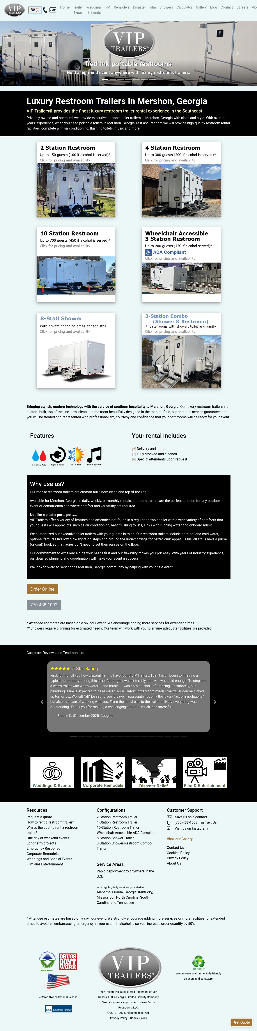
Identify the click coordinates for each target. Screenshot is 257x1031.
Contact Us (175, 848)
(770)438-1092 (182, 822)
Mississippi (105, 897)
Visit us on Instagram (187, 828)
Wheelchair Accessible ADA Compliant (126, 833)
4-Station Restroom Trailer (117, 822)
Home (65, 7)
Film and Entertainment (45, 864)
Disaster (139, 7)
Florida (117, 892)
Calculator (184, 7)
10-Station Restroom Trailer (118, 827)
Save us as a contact (187, 817)
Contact (227, 7)
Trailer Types (78, 10)
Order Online (42, 589)
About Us (174, 863)
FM (107, 7)
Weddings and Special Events (49, 859)
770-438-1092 (43, 604)
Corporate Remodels (43, 854)
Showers (166, 7)
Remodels (121, 7)
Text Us (211, 822)
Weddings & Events (94, 10)
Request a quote (39, 817)
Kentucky (145, 892)
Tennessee (125, 903)
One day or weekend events (48, 838)
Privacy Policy (177, 858)
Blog (213, 7)
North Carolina (127, 897)
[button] (19, 53)
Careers (242, 7)
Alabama (103, 892)
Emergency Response (43, 848)
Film (152, 7)
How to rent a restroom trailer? (50, 822)
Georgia (130, 892)
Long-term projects (41, 843)
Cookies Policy (178, 853)
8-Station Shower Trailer (115, 838)
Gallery (201, 7)
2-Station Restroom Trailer (117, 817)
